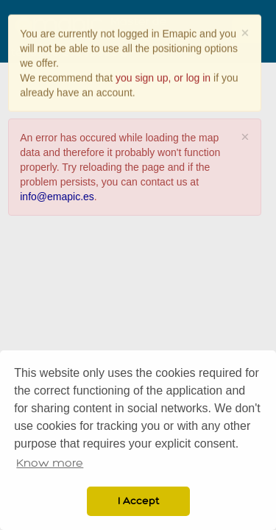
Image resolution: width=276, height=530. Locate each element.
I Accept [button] (138, 500)
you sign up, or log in (163, 77)
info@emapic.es (57, 196)
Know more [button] (49, 463)
